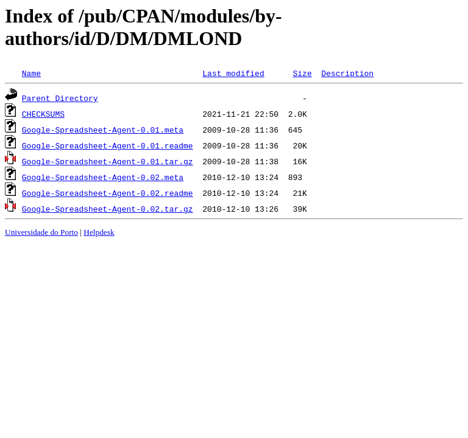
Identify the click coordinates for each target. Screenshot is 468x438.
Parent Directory (60, 97)
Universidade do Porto (41, 232)
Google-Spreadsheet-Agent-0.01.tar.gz (107, 161)
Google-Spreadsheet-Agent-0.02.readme (107, 192)
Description (347, 73)
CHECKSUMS (43, 113)
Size (301, 73)
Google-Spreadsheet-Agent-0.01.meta (102, 129)
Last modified (233, 73)
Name (31, 73)
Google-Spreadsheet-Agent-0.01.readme (107, 145)
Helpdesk (98, 232)
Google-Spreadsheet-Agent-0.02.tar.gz (107, 208)
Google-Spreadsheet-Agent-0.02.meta (102, 177)
